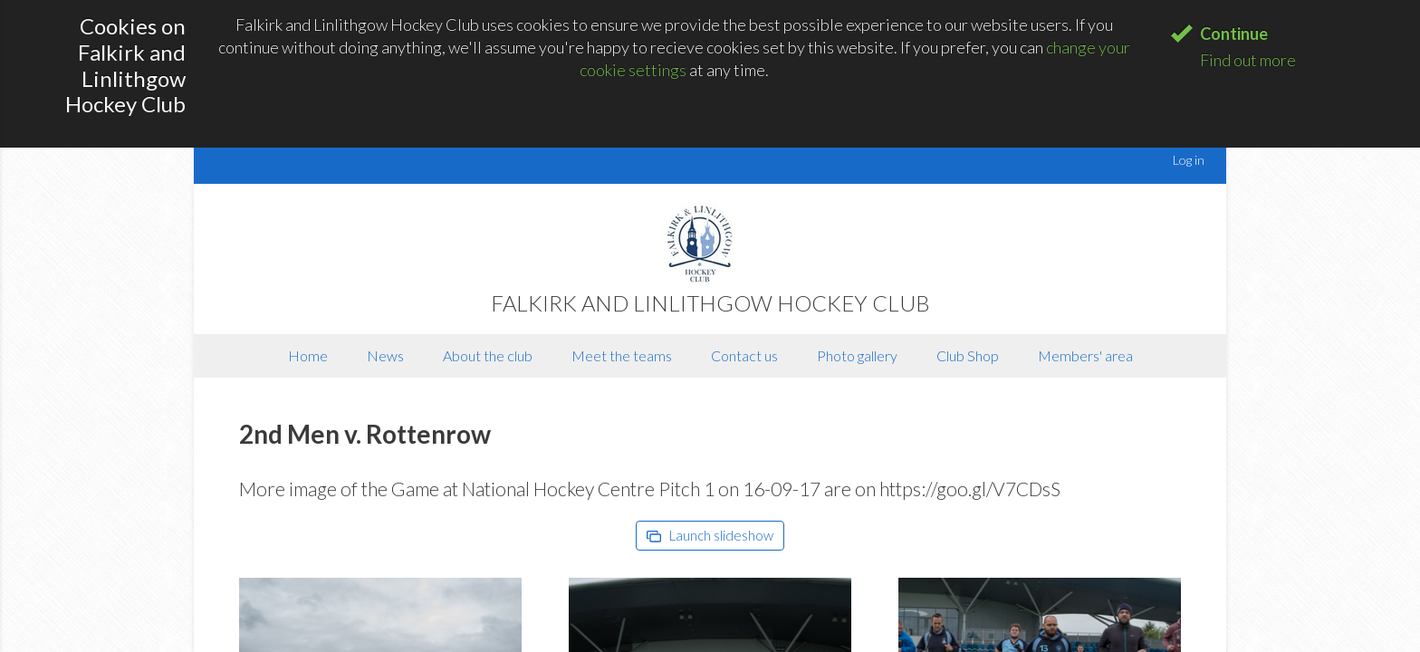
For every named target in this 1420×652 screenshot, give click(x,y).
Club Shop (967, 355)
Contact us (744, 355)
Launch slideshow (710, 535)
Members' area (1085, 355)
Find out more (1248, 60)
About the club (487, 355)
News (385, 355)
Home (308, 355)
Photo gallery (857, 355)
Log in (1188, 160)
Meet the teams (621, 355)
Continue (1234, 33)
